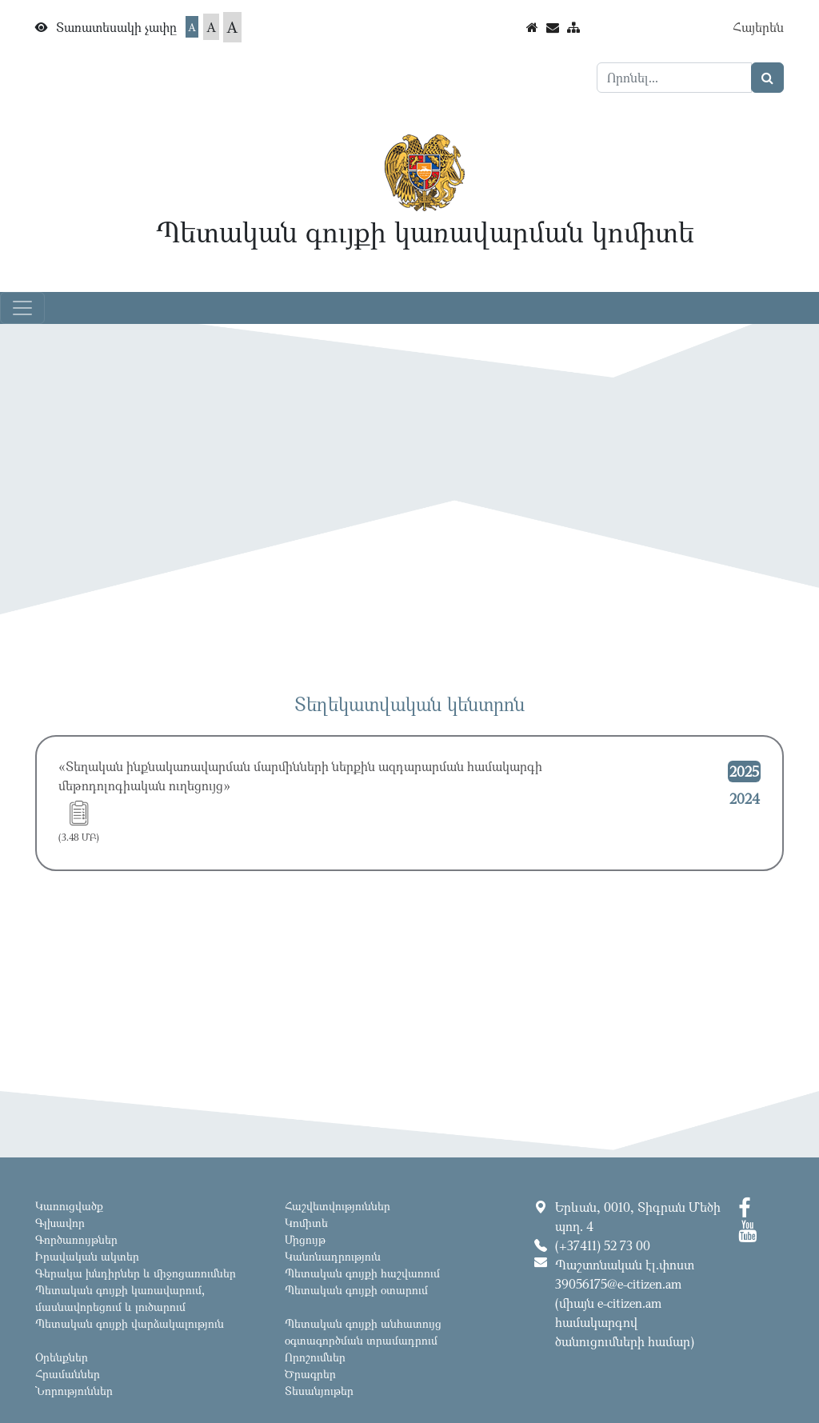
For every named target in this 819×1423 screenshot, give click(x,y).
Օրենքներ (61, 1357)
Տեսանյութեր (319, 1390)
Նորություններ (74, 1390)
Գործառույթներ (76, 1239)
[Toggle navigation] (22, 308)
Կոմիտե (306, 1222)
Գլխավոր (60, 1222)
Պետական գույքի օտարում (356, 1289)
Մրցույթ (305, 1239)
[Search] (674, 77)
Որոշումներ (315, 1357)
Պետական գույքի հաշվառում (362, 1273)
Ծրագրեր (310, 1373)
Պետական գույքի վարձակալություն (129, 1323)
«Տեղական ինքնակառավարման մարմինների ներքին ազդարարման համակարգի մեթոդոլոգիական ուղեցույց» (300, 775)
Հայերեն (758, 27)
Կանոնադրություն (333, 1256)
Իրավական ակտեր (87, 1256)
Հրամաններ (67, 1373)
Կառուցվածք (69, 1205)
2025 (744, 771)
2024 (744, 798)
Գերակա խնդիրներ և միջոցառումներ (135, 1273)
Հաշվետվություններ (337, 1205)
